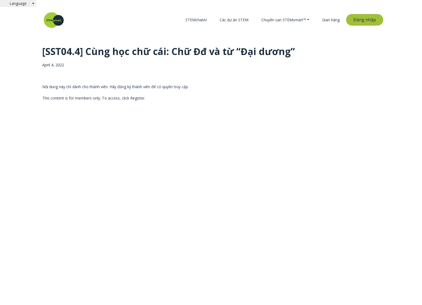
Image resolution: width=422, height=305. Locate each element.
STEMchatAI (196, 19)
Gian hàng (331, 19)
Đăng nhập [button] (364, 20)
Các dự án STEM (234, 19)
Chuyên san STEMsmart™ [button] (283, 19)
